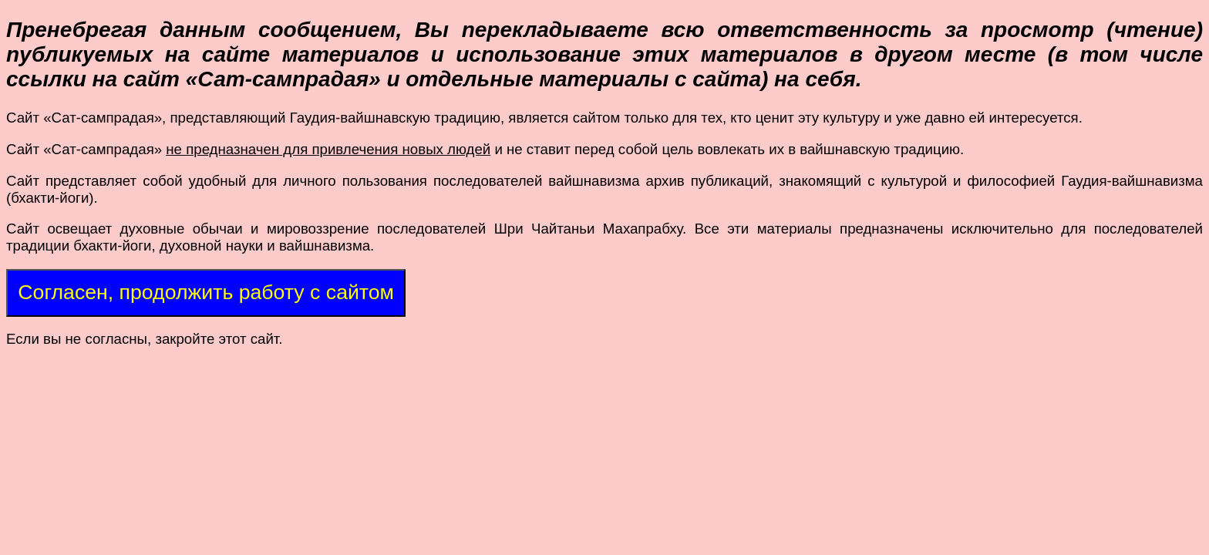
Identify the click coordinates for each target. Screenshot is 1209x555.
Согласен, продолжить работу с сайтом (206, 292)
